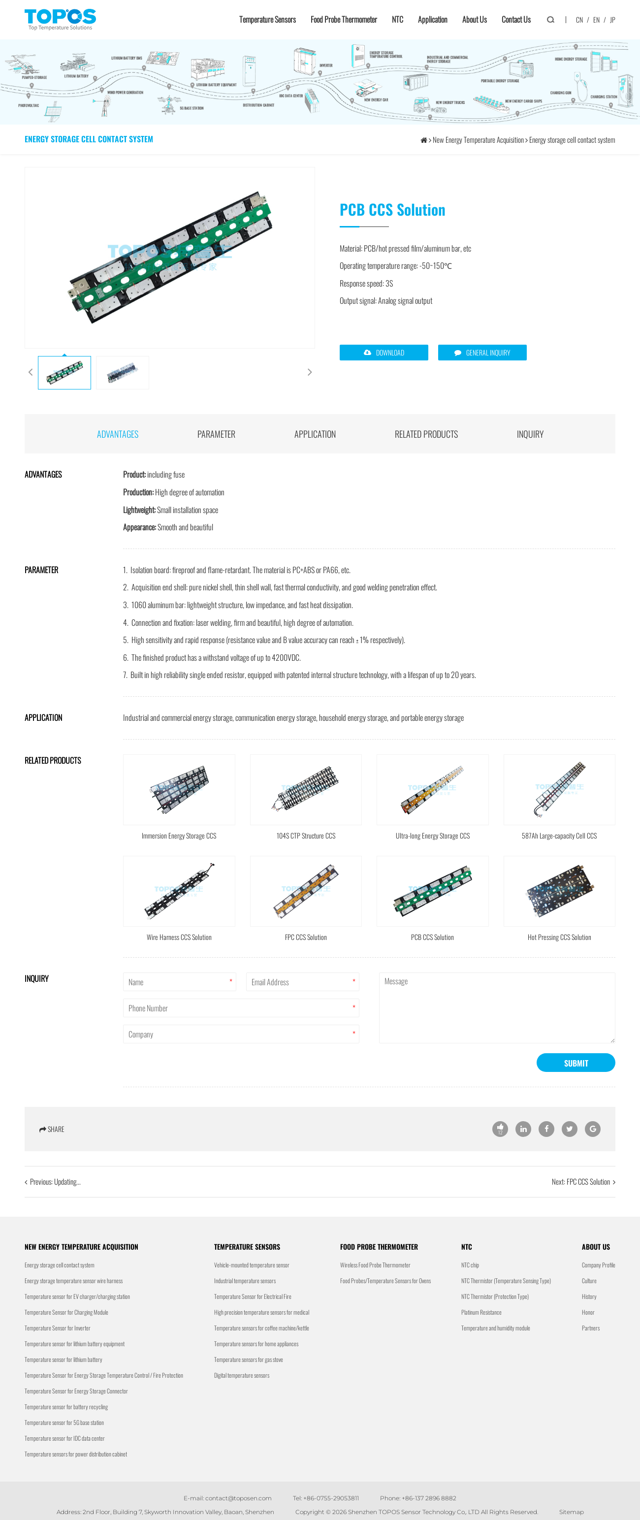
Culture (589, 1280)
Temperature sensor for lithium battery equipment (75, 1343)
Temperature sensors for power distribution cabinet (76, 1454)
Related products (426, 433)
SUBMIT (576, 1100)
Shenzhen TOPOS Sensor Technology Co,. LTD (414, 1512)
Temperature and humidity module (495, 1328)
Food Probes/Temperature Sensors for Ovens (385, 1280)
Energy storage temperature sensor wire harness (74, 1280)
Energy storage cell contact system (572, 139)
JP (612, 19)
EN (596, 19)
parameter (216, 433)
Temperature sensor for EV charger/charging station (77, 1296)
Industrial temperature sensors (245, 1280)
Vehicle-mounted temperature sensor (251, 1265)
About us (474, 19)
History (589, 1296)
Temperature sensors (267, 19)
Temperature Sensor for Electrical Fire (252, 1296)
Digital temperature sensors (241, 1375)
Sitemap (571, 1512)
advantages (117, 433)
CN (579, 19)
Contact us (516, 19)
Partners (591, 1328)
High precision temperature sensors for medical (261, 1312)
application (315, 433)
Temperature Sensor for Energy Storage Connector (76, 1391)
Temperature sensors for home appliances (256, 1343)
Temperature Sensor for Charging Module (66, 1312)
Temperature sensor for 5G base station (64, 1422)
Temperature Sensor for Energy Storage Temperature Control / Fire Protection (104, 1375)
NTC (397, 19)
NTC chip (470, 1265)
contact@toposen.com (238, 1498)
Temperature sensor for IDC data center (65, 1438)
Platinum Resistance (481, 1312)
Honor (588, 1312)
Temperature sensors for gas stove (248, 1359)
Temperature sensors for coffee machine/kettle (261, 1328)
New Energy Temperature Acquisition (478, 139)
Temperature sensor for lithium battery (63, 1359)
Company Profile (598, 1265)
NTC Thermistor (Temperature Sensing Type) (506, 1280)
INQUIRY (530, 433)
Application (433, 19)
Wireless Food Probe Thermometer (375, 1265)
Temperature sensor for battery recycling (66, 1406)
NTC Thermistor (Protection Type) (495, 1296)
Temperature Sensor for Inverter (58, 1328)
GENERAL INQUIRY (488, 352)
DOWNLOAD (390, 352)
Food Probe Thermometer (344, 19)
